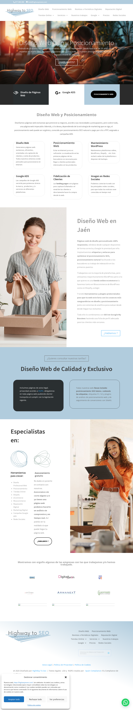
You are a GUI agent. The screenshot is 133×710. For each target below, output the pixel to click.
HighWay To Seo (39, 671)
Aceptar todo (14, 699)
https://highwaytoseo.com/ (23, 682)
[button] (65, 677)
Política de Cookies (83, 665)
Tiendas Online (45, 15)
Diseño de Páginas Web (30, 94)
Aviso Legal (47, 665)
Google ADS (68, 92)
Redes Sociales (119, 15)
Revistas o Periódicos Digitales (88, 9)
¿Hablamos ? (43, 541)
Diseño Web (43, 9)
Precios (106, 15)
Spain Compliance (93, 671)
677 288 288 (19, 2)
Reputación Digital (113, 9)
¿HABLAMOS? (66, 62)
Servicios (61, 15)
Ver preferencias (57, 699)
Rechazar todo (35, 699)
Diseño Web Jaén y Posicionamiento (66, 43)
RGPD (40, 391)
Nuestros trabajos (79, 15)
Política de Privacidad (63, 665)
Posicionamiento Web (62, 9)
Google (94, 15)
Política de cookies (34, 705)
